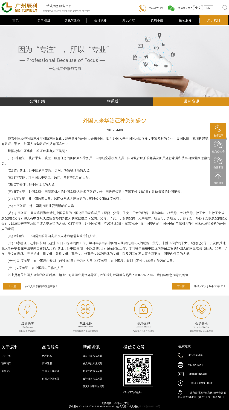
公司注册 (43, 20)
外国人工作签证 (50, 371)
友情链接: (107, 403)
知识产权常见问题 (93, 371)
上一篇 (12, 286)
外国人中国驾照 (50, 378)
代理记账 (47, 356)
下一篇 (181, 286)
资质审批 (157, 20)
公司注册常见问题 (93, 356)
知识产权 (128, 20)
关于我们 (213, 20)
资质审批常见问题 (93, 363)
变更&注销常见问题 (94, 386)
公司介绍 (6, 356)
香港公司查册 (121, 403)
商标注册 (47, 363)
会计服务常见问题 (93, 378)
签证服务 (185, 20)
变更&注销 (72, 20)
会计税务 (100, 20)
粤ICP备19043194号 (149, 406)
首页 (15, 20)
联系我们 (114, 101)
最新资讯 (6, 371)
